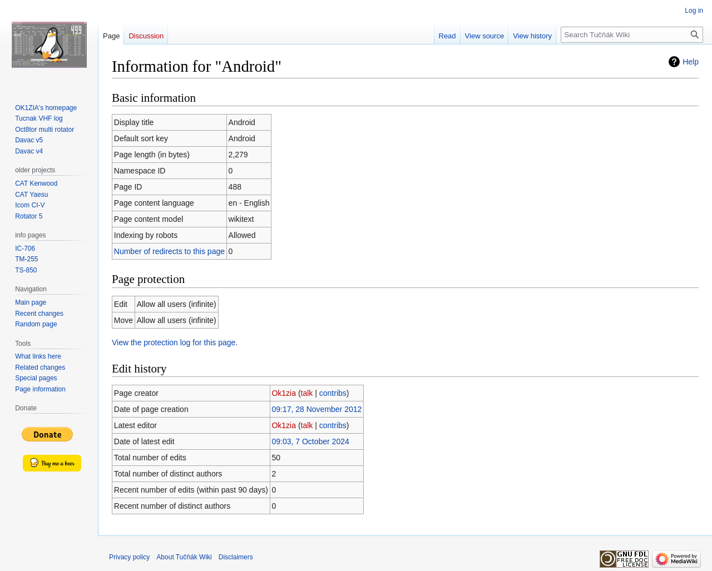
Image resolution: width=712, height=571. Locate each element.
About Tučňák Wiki (183, 557)
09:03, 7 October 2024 (310, 441)
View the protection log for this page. (175, 342)
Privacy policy (129, 557)
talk (307, 393)
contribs (333, 393)
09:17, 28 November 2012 (316, 409)
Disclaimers (236, 557)
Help (691, 61)
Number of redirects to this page (169, 251)
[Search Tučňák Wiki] (632, 35)
